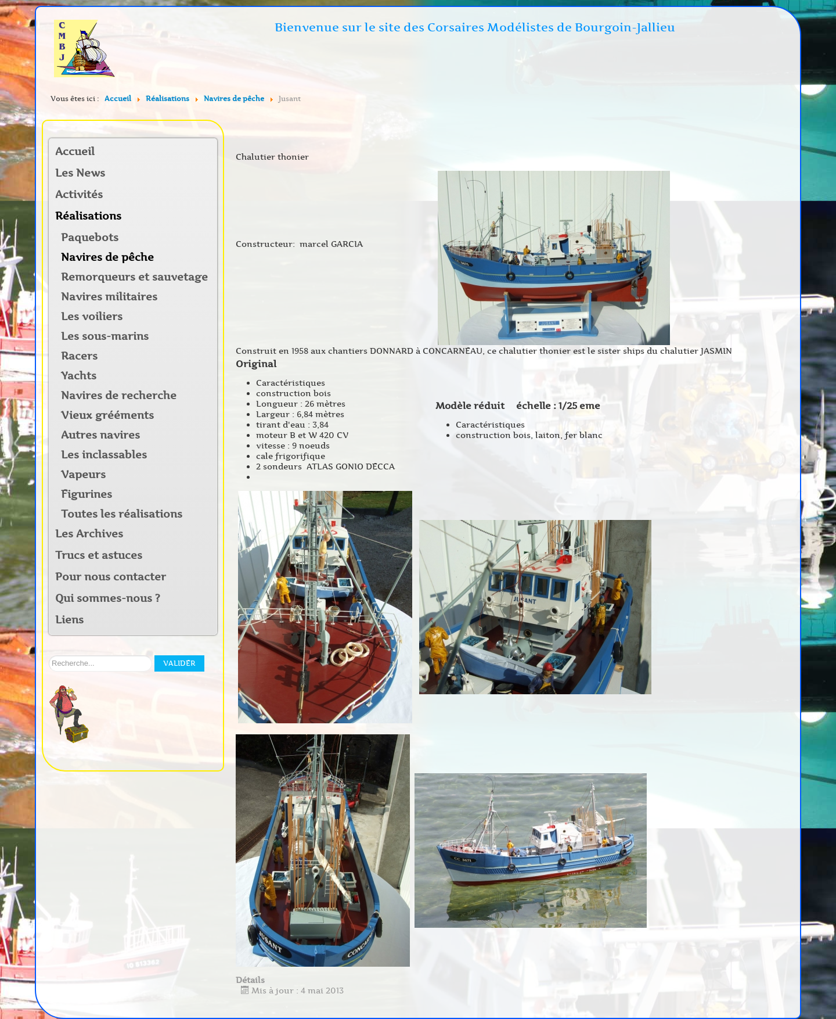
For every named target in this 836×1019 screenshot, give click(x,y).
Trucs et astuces (98, 555)
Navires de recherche (118, 395)
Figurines (86, 494)
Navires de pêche (107, 257)
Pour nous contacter (110, 577)
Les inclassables (104, 454)
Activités (79, 194)
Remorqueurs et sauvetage (134, 277)
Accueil (75, 151)
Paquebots (89, 237)
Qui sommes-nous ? (107, 598)
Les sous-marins (105, 336)
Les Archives (89, 534)
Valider (179, 663)
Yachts (78, 375)
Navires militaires (109, 296)
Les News (80, 173)
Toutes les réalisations (121, 514)
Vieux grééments (107, 415)
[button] (208, 195)
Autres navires (100, 435)
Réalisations (88, 216)
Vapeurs (83, 474)
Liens (69, 619)
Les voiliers (91, 316)
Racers (79, 356)
